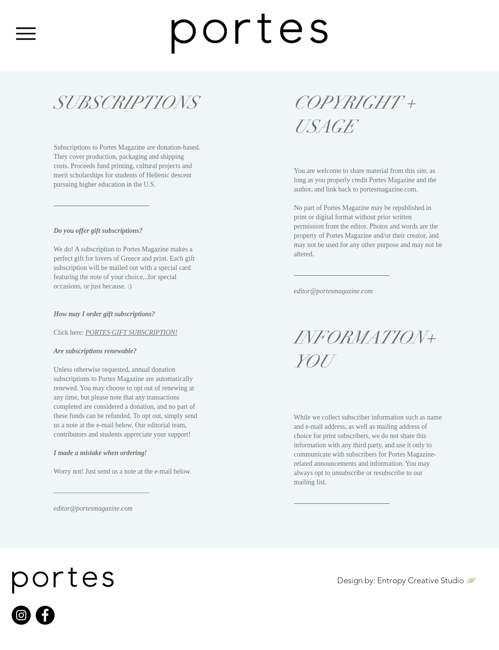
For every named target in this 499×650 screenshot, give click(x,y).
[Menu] (25, 33)
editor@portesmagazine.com (93, 508)
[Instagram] (21, 615)
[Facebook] (45, 615)
